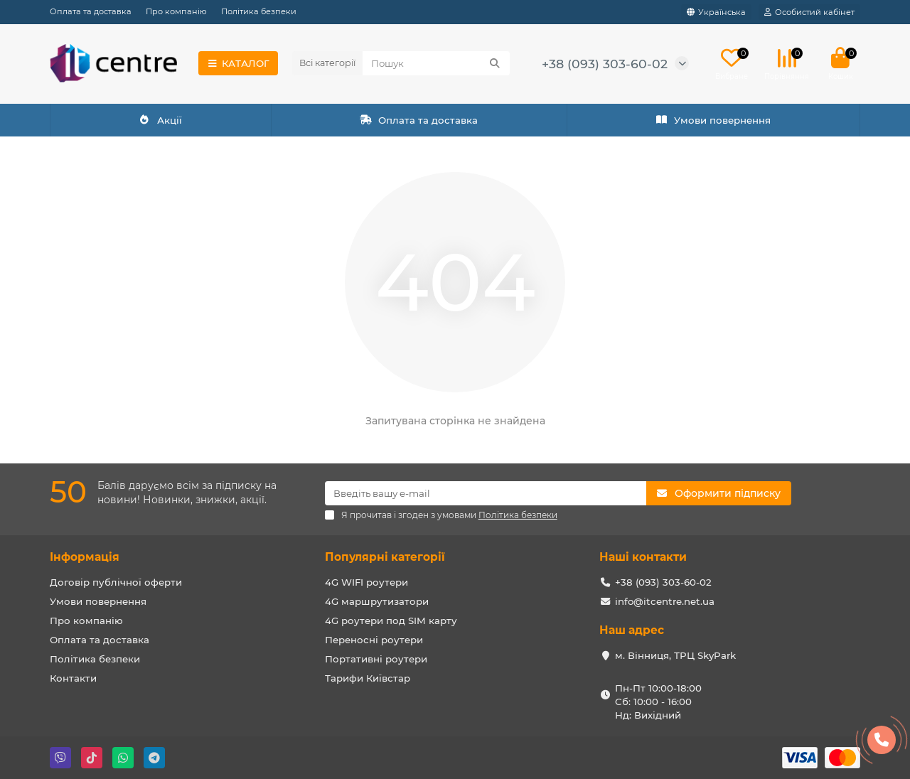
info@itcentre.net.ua (664, 601)
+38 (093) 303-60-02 (605, 63)
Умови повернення (713, 120)
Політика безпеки (258, 11)
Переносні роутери (374, 639)
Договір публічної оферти (116, 582)
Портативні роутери (376, 659)
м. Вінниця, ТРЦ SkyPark (675, 655)
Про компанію (176, 11)
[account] (809, 12)
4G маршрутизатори (377, 601)
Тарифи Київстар (367, 678)
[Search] (436, 63)
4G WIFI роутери (366, 582)
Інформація (84, 557)
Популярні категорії (385, 557)
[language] (716, 12)
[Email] (486, 493)
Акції (161, 120)
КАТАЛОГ (238, 63)
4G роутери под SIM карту (391, 620)
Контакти (73, 678)
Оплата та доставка (91, 11)
